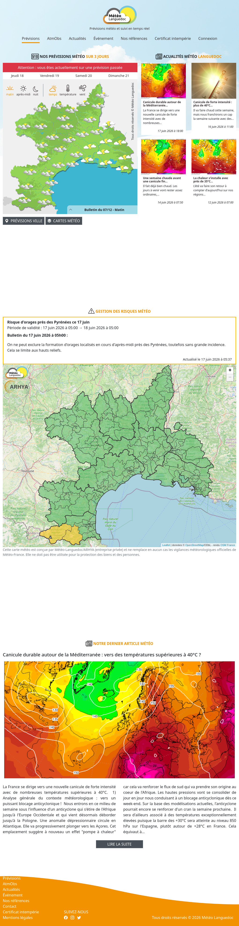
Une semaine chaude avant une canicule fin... (162, 179)
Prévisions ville (23, 220)
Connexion (207, 38)
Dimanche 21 (118, 75)
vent (82, 90)
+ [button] (230, 370)
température (68, 90)
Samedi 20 (83, 75)
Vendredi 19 (49, 75)
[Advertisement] (119, 258)
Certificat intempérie (173, 38)
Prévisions (31, 38)
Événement (103, 38)
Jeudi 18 (17, 75)
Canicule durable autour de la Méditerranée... (162, 103)
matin (10, 90)
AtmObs (54, 38)
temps (53, 90)
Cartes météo (64, 220)
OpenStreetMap (194, 545)
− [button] (230, 377)
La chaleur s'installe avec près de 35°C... (210, 179)
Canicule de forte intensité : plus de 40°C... (212, 103)
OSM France (228, 545)
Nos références (134, 38)
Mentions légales (18, 917)
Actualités (77, 38)
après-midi (23, 90)
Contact (9, 906)
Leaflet (166, 545)
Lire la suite (119, 844)
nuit (35, 91)
